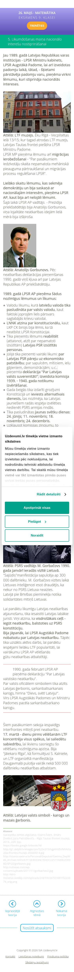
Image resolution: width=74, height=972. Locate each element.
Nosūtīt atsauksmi (37, 928)
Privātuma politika (58, 956)
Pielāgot (37, 521)
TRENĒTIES (37, 25)
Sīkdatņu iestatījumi (37, 962)
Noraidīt (37, 535)
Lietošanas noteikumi (31, 956)
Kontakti (10, 956)
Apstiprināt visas (37, 508)
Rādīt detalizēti (49, 494)
